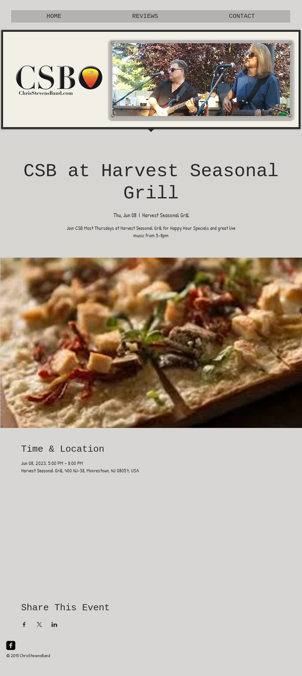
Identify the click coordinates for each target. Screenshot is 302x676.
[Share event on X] (39, 624)
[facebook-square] (10, 645)
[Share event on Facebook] (24, 624)
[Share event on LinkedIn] (54, 624)
